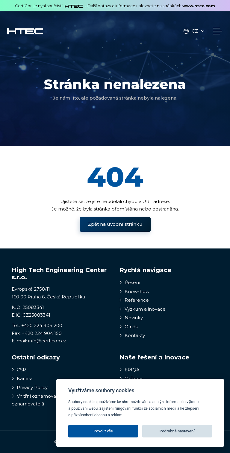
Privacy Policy (30, 387)
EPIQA (129, 370)
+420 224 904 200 (41, 325)
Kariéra (22, 378)
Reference (134, 300)
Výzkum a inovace (142, 309)
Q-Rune (131, 378)
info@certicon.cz (47, 341)
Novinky (131, 318)
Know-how (134, 291)
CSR (19, 370)
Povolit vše (103, 431)
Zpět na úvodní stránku (115, 224)
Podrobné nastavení (177, 431)
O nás (128, 327)
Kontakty (132, 335)
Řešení (129, 282)
